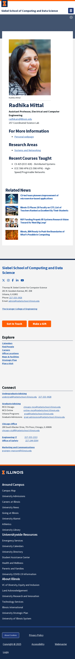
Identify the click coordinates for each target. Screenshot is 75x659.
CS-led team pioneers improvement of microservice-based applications (39, 197)
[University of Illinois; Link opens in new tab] (12, 472)
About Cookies (10, 635)
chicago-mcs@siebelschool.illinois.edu (42, 407)
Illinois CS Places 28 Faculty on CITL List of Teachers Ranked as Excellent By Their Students (44, 209)
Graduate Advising (11, 403)
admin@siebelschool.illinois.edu (24, 301)
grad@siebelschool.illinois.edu (38, 413)
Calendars (7, 343)
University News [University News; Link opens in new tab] (10, 507)
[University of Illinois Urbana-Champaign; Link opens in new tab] (4, 4)
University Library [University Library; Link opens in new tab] (11, 529)
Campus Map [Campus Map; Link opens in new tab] (9, 490)
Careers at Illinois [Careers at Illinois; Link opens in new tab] (11, 501)
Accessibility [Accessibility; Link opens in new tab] (38, 644)
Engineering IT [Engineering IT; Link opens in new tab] (9, 437)
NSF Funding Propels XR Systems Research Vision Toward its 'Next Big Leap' (44, 221)
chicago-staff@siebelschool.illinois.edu (21, 430)
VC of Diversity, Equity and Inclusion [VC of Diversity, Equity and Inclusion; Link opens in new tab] (20, 584)
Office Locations (10, 353)
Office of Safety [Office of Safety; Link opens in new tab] (10, 440)
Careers (6, 350)
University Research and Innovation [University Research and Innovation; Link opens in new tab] (20, 596)
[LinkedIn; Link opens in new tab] (17, 280)
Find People (8, 346)
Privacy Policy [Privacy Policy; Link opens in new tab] (36, 635)
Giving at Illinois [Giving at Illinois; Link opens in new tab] (10, 513)
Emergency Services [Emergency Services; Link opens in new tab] (12, 540)
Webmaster (61, 644)
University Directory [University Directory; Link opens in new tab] (12, 551)
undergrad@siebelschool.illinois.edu (19, 396)
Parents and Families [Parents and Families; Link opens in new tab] (13, 568)
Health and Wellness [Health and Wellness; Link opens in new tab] (12, 563)
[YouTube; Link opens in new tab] (22, 280)
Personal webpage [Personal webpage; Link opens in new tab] (24, 136)
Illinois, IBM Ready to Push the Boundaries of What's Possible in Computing (42, 233)
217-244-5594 (31, 440)
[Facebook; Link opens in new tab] (13, 280)
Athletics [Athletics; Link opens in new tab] (6, 524)
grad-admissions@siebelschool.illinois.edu (44, 417)
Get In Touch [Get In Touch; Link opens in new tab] (14, 323)
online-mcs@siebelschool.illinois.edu (41, 410)
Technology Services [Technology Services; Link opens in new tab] (12, 601)
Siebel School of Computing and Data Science (32, 270)
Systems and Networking (27, 150)
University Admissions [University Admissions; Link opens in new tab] (13, 496)
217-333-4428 (44, 396)
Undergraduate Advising (14, 393)
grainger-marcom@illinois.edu (17, 450)
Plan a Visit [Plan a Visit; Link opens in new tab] (7, 363)
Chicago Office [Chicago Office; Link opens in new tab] (9, 423)
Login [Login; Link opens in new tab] (6, 652)
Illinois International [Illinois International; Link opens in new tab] (12, 607)
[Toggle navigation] (71, 10)
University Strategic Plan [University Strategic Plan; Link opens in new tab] (15, 612)
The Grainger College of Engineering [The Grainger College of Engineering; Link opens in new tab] (19, 308)
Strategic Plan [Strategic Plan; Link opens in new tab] (9, 360)
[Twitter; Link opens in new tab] (3, 280)
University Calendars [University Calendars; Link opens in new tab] (13, 546)
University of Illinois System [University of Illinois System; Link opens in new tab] (16, 618)
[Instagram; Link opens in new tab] (8, 280)
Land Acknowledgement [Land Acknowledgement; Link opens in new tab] (15, 590)
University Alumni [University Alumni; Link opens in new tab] (11, 518)
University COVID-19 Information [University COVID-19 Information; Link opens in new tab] (19, 574)
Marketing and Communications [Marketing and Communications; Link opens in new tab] (18, 447)
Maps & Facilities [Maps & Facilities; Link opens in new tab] (10, 356)
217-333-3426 (15, 297)
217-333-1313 (30, 437)
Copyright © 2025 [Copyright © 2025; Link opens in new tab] (12, 644)
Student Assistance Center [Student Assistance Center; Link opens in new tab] (16, 557)
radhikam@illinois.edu (20, 119)
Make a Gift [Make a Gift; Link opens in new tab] (39, 323)
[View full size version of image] (71, 17)
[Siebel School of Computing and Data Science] (29, 10)
